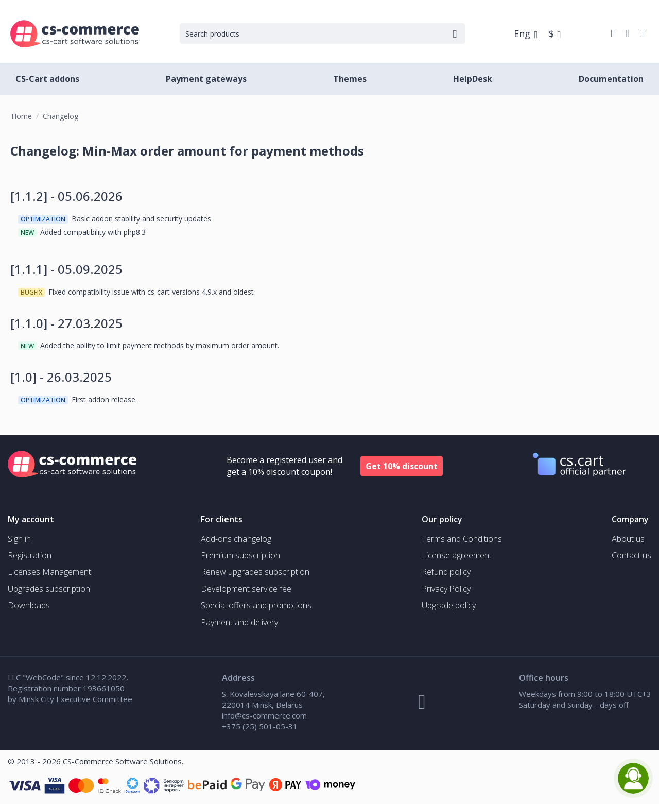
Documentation (611, 78)
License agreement (457, 555)
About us (628, 538)
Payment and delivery (239, 622)
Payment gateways (206, 78)
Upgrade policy (449, 605)
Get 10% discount (402, 466)
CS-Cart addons (47, 78)
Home (21, 116)
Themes (350, 78)
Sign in (19, 538)
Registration (29, 555)
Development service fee (246, 588)
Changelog (60, 116)
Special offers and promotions (256, 605)
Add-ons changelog (236, 538)
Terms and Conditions (462, 538)
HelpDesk (472, 78)
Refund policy (446, 571)
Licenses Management (49, 571)
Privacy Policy (446, 588)
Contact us (631, 555)
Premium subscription (240, 555)
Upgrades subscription (49, 588)
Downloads (29, 605)
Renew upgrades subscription (255, 571)
